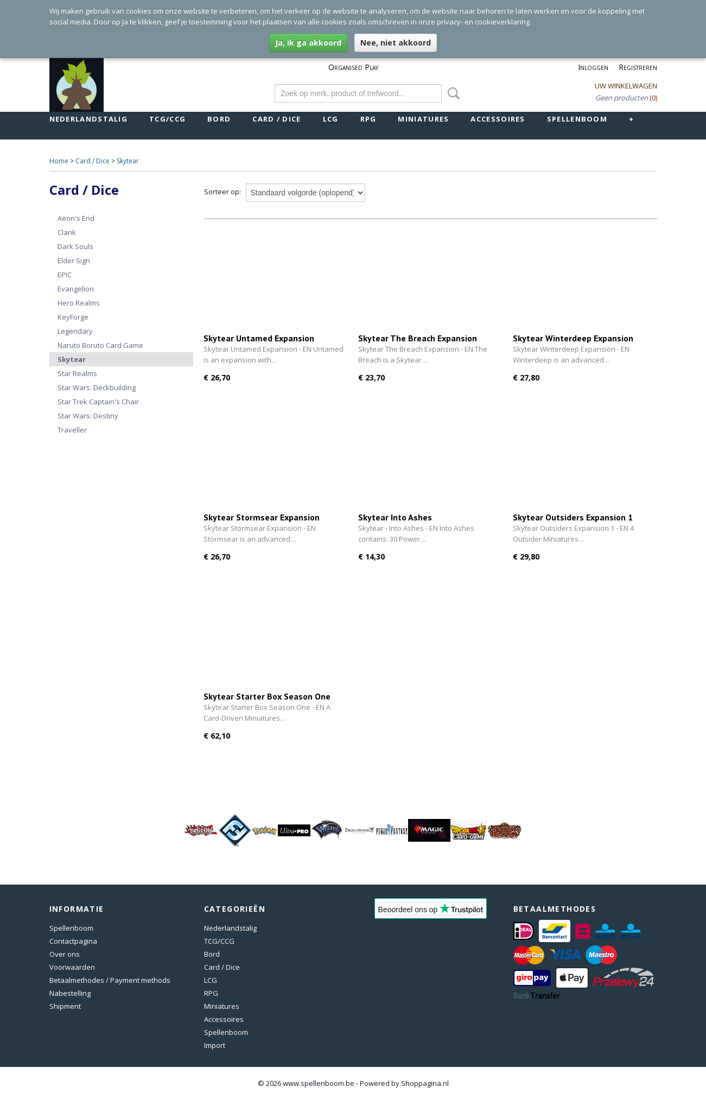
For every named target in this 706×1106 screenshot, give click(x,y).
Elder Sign (74, 260)
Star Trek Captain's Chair (98, 401)
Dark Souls (75, 246)
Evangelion (76, 289)
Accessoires (497, 119)
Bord (219, 119)
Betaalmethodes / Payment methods (109, 980)
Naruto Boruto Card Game (100, 345)
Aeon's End (76, 218)
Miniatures (423, 119)
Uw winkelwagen (626, 86)
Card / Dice (276, 119)
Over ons (64, 954)
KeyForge (73, 317)
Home (58, 161)
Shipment (65, 1006)
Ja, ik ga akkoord (308, 42)
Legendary (75, 331)
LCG (331, 119)
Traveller (72, 430)
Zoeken (451, 93)
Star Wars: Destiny (88, 416)
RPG (368, 119)
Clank (67, 232)
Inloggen (593, 67)
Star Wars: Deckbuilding (97, 387)
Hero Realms (79, 303)
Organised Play (353, 67)
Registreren (638, 67)
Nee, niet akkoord (395, 42)
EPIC (65, 274)
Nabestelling (70, 993)
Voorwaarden (72, 967)
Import (214, 1045)
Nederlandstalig (88, 119)
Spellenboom (577, 119)
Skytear (128, 161)
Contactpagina (73, 941)
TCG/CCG (167, 119)
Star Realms (77, 373)
